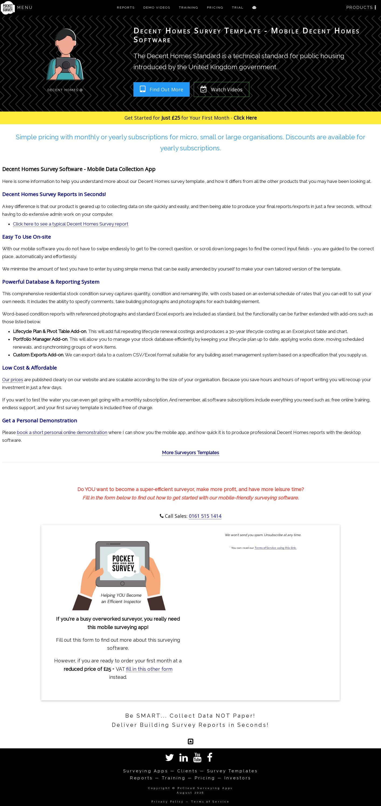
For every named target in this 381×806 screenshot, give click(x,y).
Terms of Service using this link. (275, 547)
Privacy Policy (167, 801)
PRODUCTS (362, 7)
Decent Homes (65, 89)
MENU (25, 7)
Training (174, 778)
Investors (237, 778)
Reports (141, 778)
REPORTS (126, 7)
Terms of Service (210, 801)
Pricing (205, 778)
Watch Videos (221, 89)
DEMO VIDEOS (156, 7)
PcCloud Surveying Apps (205, 788)
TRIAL (238, 7)
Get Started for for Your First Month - (190, 117)
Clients (187, 771)
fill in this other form (149, 669)
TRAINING (188, 7)
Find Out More (161, 89)
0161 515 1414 (205, 516)
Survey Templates (232, 771)
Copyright (159, 788)
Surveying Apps (145, 771)
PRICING (215, 7)
